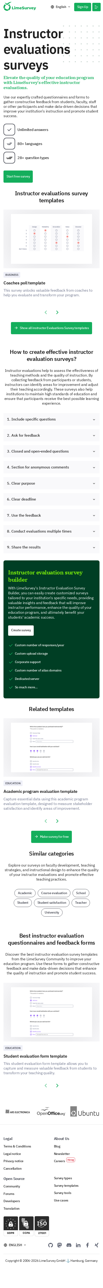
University (52, 912)
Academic (25, 893)
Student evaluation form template (35, 1056)
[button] (96, 7)
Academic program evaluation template (40, 791)
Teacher (80, 902)
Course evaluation (54, 893)
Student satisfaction (51, 902)
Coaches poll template (24, 283)
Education (13, 783)
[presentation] (45, 312)
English (61, 7)
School (81, 893)
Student (22, 902)
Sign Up (82, 7)
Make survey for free (51, 836)
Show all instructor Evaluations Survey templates (51, 328)
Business (11, 274)
